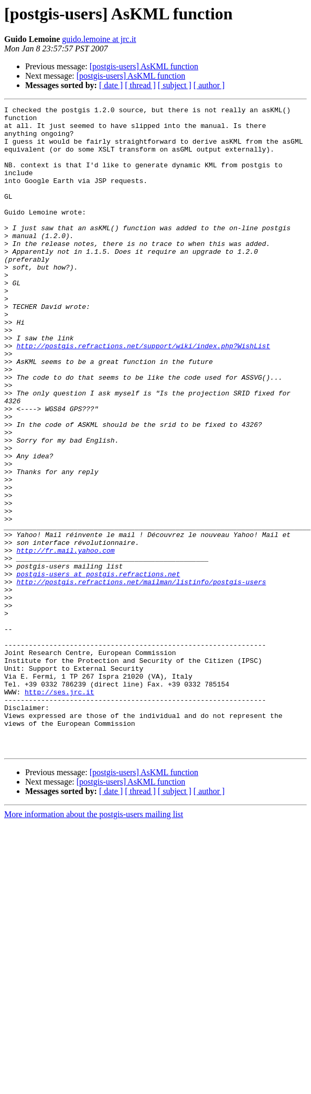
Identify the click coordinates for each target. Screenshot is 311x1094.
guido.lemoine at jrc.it (99, 39)
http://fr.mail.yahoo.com (65, 640)
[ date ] (111, 85)
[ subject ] (174, 85)
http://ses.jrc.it (59, 809)
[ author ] (209, 85)
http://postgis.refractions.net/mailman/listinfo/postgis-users (141, 677)
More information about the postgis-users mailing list (93, 943)
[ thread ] (140, 85)
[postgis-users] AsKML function (144, 66)
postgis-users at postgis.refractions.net (98, 668)
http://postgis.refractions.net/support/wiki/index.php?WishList (143, 394)
